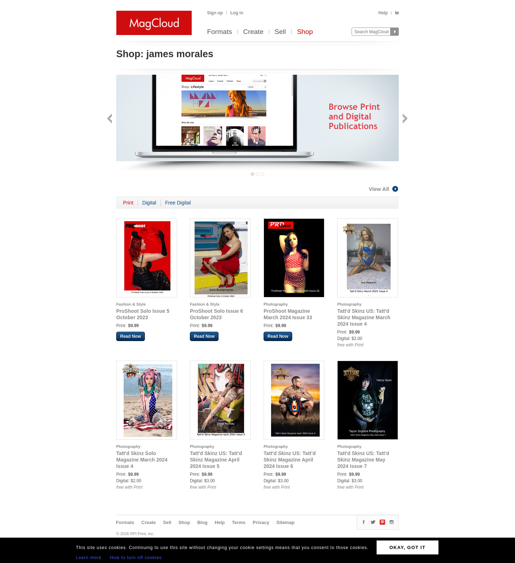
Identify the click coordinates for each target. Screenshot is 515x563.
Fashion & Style (131, 304)
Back (110, 119)
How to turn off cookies (136, 557)
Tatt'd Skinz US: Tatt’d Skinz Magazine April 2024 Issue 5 (216, 459)
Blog (202, 522)
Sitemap (285, 522)
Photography (276, 304)
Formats (219, 32)
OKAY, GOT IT (407, 547)
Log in (236, 12)
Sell (280, 32)
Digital (149, 203)
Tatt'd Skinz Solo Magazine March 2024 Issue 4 (141, 459)
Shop (305, 32)
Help (383, 12)
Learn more (88, 557)
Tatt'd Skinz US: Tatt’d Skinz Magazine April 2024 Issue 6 (290, 459)
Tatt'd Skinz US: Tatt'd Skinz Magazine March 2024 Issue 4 (364, 317)
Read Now (130, 336)
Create (253, 32)
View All (384, 189)
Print (128, 203)
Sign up (215, 12)
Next (404, 119)
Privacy (261, 522)
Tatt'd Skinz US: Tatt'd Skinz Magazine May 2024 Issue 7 (363, 459)
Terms (238, 522)
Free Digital (178, 203)
